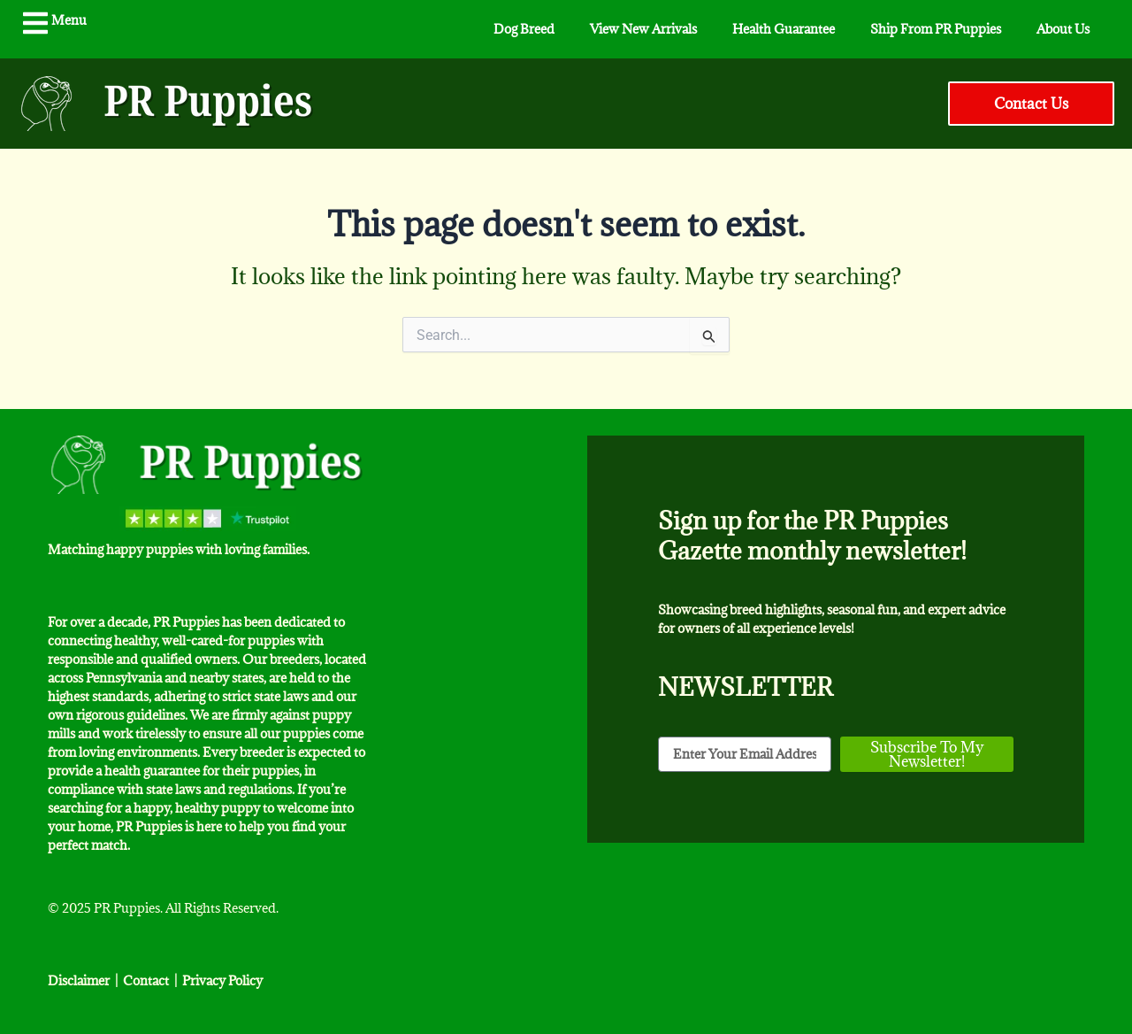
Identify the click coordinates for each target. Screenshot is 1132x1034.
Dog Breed (524, 28)
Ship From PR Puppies (935, 28)
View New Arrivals (643, 28)
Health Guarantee (783, 28)
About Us (1063, 28)
